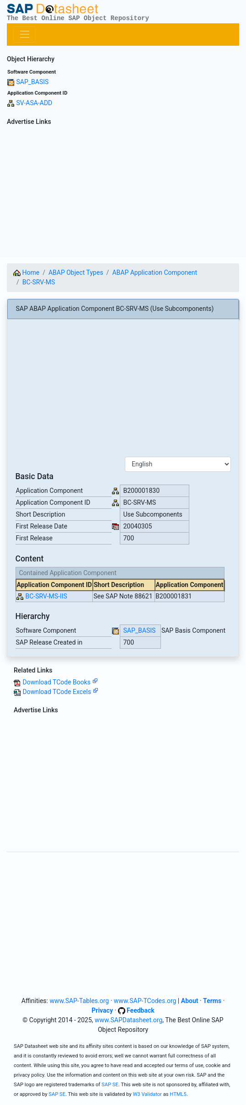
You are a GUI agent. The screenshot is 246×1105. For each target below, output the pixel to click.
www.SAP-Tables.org (79, 1000)
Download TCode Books (59, 682)
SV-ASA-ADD (34, 103)
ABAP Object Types (75, 272)
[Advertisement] (123, 193)
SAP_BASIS (32, 81)
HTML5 (178, 1094)
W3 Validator (147, 1094)
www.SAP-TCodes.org (145, 1000)
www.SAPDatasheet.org (128, 1020)
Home (26, 272)
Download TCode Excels (60, 691)
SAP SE (110, 1085)
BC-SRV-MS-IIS (46, 596)
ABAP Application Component (154, 272)
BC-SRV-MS (38, 282)
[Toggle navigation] (24, 35)
